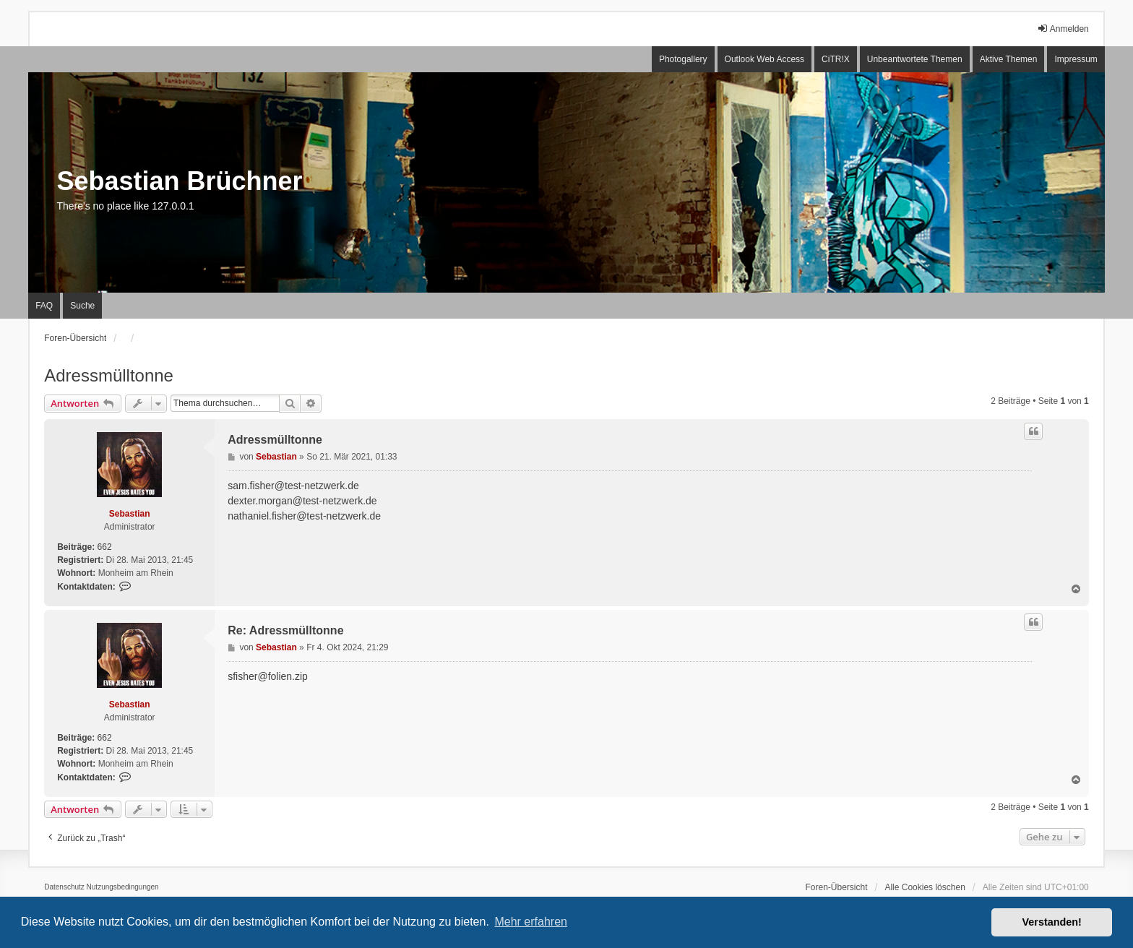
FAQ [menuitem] (44, 306)
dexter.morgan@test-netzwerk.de (302, 501)
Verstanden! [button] (1052, 922)
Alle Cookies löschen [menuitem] (924, 887)
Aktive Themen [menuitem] (1009, 59)
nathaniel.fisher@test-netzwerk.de (304, 516)
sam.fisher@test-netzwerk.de (293, 485)
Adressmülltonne (108, 375)
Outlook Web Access (765, 59)
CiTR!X (836, 59)
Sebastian (129, 514)
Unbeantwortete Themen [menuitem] (914, 59)
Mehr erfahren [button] (530, 921)
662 (105, 547)
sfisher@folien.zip (268, 676)
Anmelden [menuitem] (1063, 28)
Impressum (1075, 59)
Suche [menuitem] (82, 306)
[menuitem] (64, 887)
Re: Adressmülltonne (285, 630)
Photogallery (683, 59)
